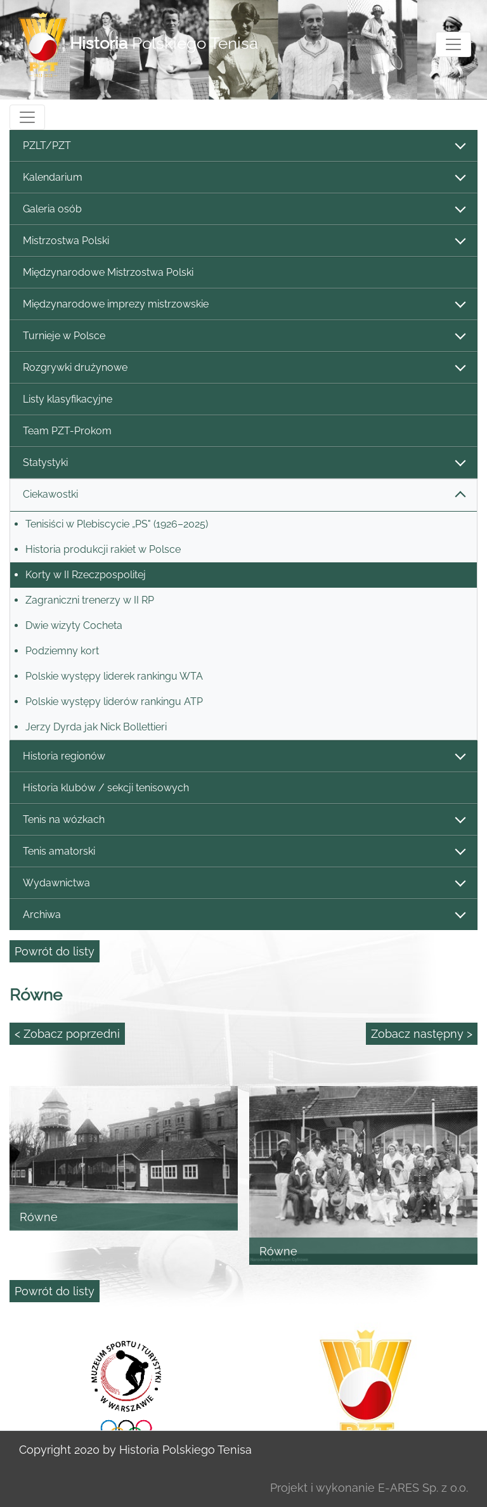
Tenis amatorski (243, 851)
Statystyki (243, 463)
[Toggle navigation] (453, 44)
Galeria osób (243, 209)
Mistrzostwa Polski (243, 241)
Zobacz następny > (421, 1033)
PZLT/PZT (243, 146)
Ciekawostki (243, 494)
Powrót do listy (54, 951)
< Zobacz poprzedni (67, 1033)
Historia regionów (243, 756)
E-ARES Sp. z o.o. (423, 1487)
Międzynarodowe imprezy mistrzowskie (243, 304)
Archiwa (243, 915)
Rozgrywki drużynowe (243, 368)
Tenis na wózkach (243, 820)
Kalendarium (243, 177)
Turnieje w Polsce (243, 336)
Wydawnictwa (243, 883)
